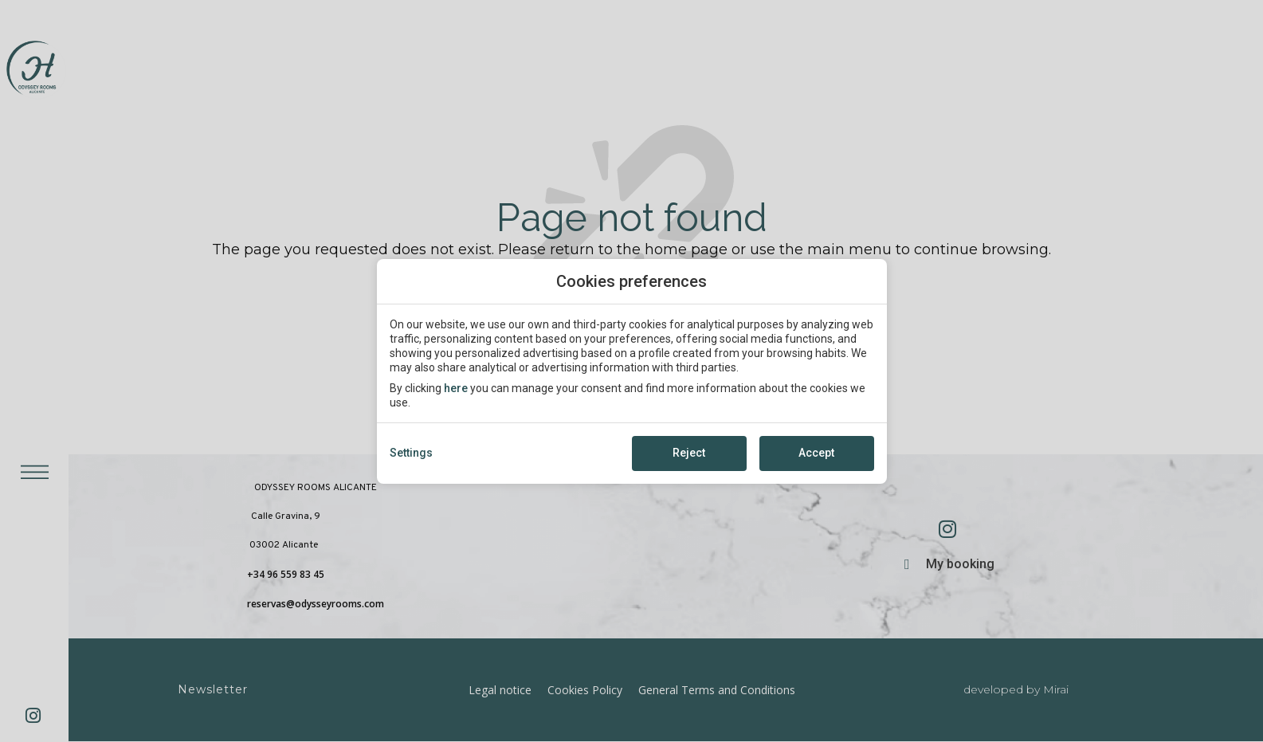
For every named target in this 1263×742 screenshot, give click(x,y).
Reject (689, 452)
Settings (411, 452)
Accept (816, 452)
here (456, 388)
